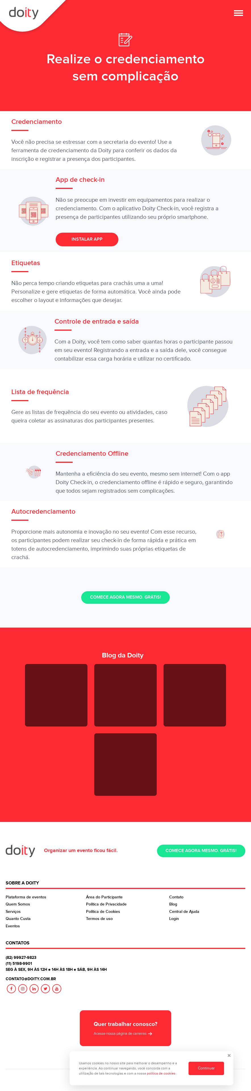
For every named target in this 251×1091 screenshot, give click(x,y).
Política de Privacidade (106, 904)
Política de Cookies (103, 911)
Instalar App (87, 239)
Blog (173, 904)
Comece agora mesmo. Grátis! (125, 597)
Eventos (13, 926)
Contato (176, 897)
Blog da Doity (122, 655)
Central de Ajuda (184, 911)
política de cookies (161, 1073)
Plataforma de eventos (26, 897)
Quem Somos (18, 904)
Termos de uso (99, 919)
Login (174, 919)
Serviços (13, 911)
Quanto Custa (18, 919)
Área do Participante (104, 897)
